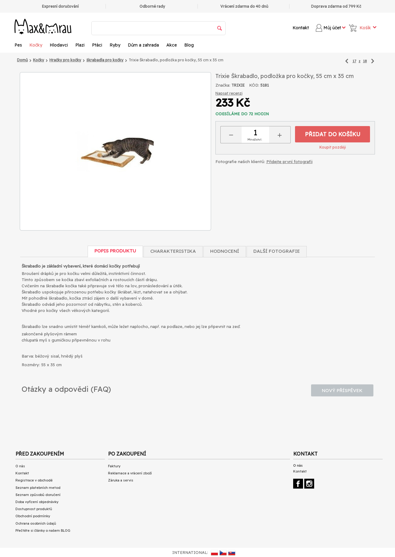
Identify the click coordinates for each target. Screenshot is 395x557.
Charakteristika (173, 251)
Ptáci (97, 45)
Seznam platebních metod (37, 487)
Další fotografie (276, 251)
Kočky (35, 45)
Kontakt (301, 28)
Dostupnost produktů (33, 509)
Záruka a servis (120, 480)
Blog (189, 45)
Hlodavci (59, 45)
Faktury (114, 466)
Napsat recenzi (229, 93)
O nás (20, 466)
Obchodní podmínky (32, 516)
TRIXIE (238, 85)
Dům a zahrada (143, 45)
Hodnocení (224, 251)
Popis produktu (115, 251)
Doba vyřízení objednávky (36, 502)
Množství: (254, 139)
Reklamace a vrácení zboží (130, 473)
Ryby (115, 45)
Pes (18, 45)
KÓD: (254, 85)
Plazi (80, 45)
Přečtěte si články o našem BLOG (42, 530)
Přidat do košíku (332, 134)
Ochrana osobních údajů (35, 523)
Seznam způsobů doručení (37, 495)
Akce (171, 45)
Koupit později (332, 147)
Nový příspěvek (342, 390)
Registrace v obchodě (33, 480)
